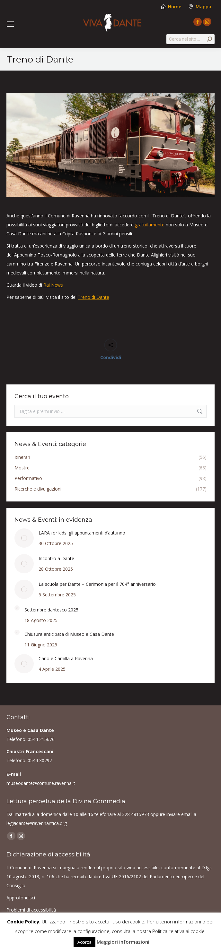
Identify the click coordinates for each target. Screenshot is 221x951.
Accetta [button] (84, 942)
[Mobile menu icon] (10, 24)
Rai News (53, 285)
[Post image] (24, 538)
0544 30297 (40, 760)
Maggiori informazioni (123, 941)
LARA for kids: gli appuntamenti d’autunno (82, 533)
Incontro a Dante (56, 558)
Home (174, 7)
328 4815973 (135, 814)
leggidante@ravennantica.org (36, 823)
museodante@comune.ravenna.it (40, 783)
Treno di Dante (93, 297)
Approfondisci (20, 898)
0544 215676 (41, 739)
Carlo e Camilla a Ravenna (66, 658)
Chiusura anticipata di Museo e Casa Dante (69, 634)
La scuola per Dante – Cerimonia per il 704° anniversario (97, 584)
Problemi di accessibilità (31, 910)
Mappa (203, 7)
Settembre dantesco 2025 (51, 610)
